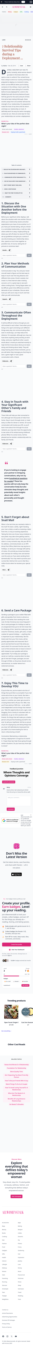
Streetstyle (5, 1289)
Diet (3, 1240)
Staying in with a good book (18, 132)
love (3, 40)
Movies (4, 1271)
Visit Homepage (16, 1196)
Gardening (21, 1250)
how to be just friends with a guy (16, 1081)
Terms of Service (7, 1327)
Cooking (26, 12)
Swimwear (21, 1289)
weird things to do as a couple (16, 1084)
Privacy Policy (6, 1324)
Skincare (4, 1285)
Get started (25, 985)
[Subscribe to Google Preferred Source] (10, 820)
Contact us (5, 1310)
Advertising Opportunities (9, 1317)
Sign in (10, 955)
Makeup (4, 1268)
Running (4, 1282)
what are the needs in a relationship (16, 1094)
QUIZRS (30, 763)
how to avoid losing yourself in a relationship (16, 1089)
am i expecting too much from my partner (16, 1076)
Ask (29, 255)
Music (19, 1271)
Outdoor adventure (19, 129)
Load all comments (8, 782)
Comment (11, 809)
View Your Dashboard (16, 950)
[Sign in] (30, 7)
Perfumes (20, 1278)
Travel (19, 1292)
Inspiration (21, 1257)
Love (19, 1264)
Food (3, 1247)
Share (28, 66)
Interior (4, 1261)
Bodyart (20, 1229)
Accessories (5, 1222)
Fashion (4, 12)
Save (20, 66)
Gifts (21, 12)
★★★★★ (28, 40)
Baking (20, 1226)
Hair (19, 1254)
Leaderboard (7, 985)
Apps (19, 1222)
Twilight (4, 1296)
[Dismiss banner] (30, 815)
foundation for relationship (16, 1068)
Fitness (20, 1243)
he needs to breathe (16, 1104)
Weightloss (5, 1299)
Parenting (5, 1278)
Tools (19, 1299)
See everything (6, 1031)
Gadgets (16, 12)
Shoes (19, 1282)
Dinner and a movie (7, 129)
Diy (19, 1240)
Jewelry (20, 1261)
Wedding (20, 1296)
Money (10, 12)
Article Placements (7, 1313)
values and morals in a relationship (16, 1065)
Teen (3, 1292)
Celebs (20, 1233)
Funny (19, 1247)
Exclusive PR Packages (8, 1320)
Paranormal (21, 1275)
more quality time (16, 1072)
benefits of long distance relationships (16, 1100)
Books (4, 1233)
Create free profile (16, 944)
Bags (3, 1226)
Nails (3, 1275)
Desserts (20, 1236)
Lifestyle (4, 1264)
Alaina (5, 66)
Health (4, 1257)
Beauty (4, 1229)
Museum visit (5, 132)
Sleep (19, 1285)
